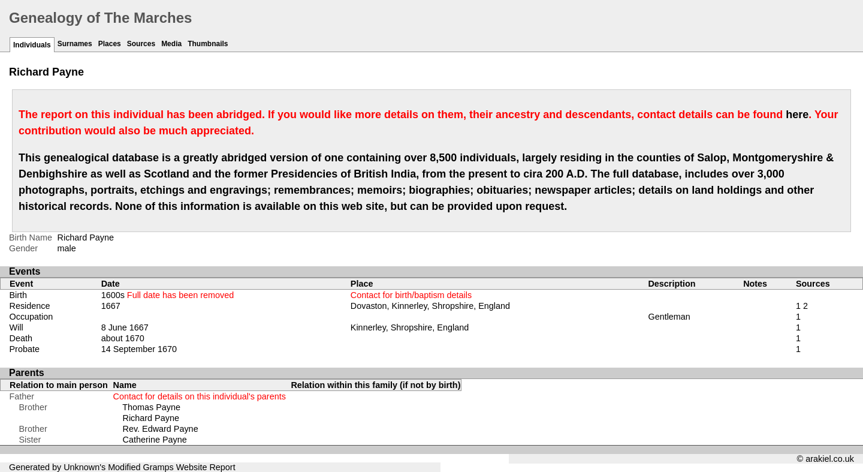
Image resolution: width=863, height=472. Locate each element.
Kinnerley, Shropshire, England (410, 327)
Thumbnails (208, 44)
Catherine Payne (155, 439)
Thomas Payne (151, 407)
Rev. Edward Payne (160, 429)
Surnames (75, 44)
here (797, 115)
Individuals (32, 45)
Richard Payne (151, 418)
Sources (141, 44)
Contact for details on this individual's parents (199, 396)
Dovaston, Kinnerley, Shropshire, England (430, 306)
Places (109, 44)
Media (171, 44)
